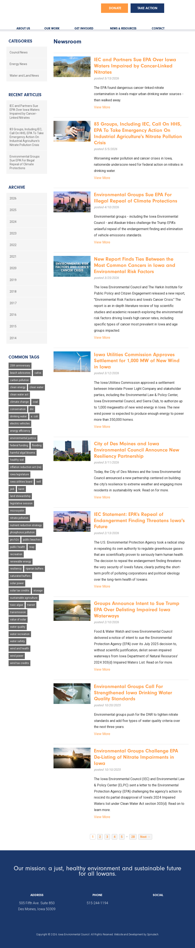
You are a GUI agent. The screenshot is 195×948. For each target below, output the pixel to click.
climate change (19, 401)
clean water (36, 387)
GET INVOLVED (83, 28)
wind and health (19, 648)
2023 (13, 233)
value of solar (18, 619)
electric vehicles (20, 423)
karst (21, 489)
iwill (38, 481)
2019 (13, 280)
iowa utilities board (21, 481)
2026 (13, 198)
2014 (13, 338)
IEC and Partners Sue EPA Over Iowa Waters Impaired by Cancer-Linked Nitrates (25, 111)
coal (35, 401)
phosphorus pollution (22, 532)
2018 (13, 291)
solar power (17, 583)
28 (133, 837)
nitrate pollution (19, 518)
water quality (17, 626)
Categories (20, 41)
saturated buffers (20, 575)
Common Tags (24, 357)
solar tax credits (19, 590)
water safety (17, 641)
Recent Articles (25, 94)
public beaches (32, 539)
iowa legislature (19, 474)
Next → (145, 837)
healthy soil (17, 459)
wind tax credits (19, 663)
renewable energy (20, 561)
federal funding (19, 445)
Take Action (147, 8)
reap (31, 546)
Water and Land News (24, 75)
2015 (13, 326)
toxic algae (16, 604)
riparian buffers (34, 568)
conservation (18, 409)
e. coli (34, 416)
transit (31, 604)
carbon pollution (19, 380)
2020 (13, 268)
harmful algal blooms (22, 452)
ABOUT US (23, 28)
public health (17, 546)
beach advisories (20, 372)
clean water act (19, 394)
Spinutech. (153, 934)
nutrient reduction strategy (26, 525)
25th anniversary (20, 365)
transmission (18, 612)
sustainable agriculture (23, 597)
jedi (12, 489)
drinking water (18, 416)
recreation (16, 554)
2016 (13, 314)
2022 (13, 245)
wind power (16, 655)
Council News (19, 52)
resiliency (16, 568)
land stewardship (20, 496)
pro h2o (14, 539)
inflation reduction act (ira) (25, 467)
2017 (13, 303)
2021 (13, 256)
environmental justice (23, 438)
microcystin (17, 510)
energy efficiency (20, 430)
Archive (17, 187)
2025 (13, 210)
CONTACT (158, 28)
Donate (115, 8)
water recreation (20, 634)
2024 (13, 221)
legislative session (21, 503)
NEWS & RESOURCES (123, 28)
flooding (37, 445)
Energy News (18, 64)
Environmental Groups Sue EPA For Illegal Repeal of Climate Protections (25, 162)
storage (38, 590)
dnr (32, 409)
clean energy (17, 387)
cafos (37, 372)
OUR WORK (52, 28)
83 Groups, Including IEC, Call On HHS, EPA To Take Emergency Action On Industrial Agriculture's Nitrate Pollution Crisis (27, 137)
